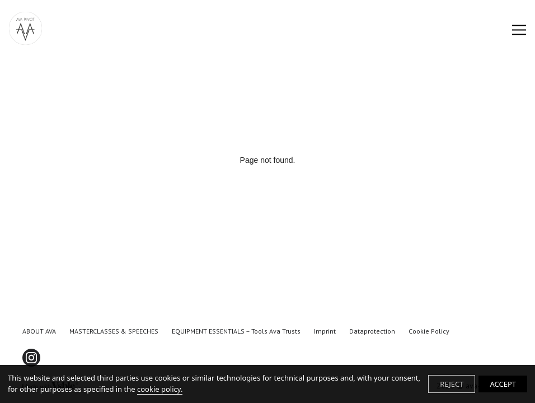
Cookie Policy (429, 331)
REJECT (451, 384)
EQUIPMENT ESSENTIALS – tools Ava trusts (236, 331)
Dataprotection (372, 331)
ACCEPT (503, 384)
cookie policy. (159, 389)
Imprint (325, 331)
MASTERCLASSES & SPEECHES (113, 331)
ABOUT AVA (39, 331)
